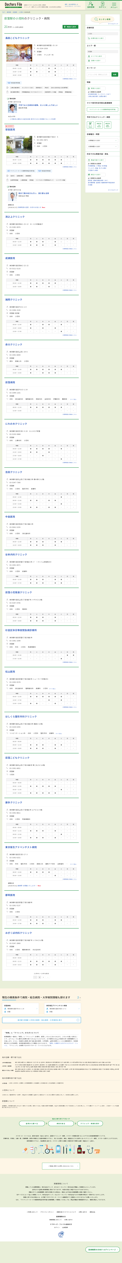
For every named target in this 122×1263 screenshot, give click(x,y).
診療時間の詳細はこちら (70, 79)
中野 (73, 1062)
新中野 (117, 1069)
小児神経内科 (44, 1083)
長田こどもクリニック (17, 38)
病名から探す (94, 175)
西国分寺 (29, 1062)
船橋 (32, 1067)
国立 (109, 1062)
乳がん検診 (102, 168)
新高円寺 (23, 1071)
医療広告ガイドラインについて (66, 1212)
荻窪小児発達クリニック (18, 592)
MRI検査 (104, 166)
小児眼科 (21, 1083)
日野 (53, 1062)
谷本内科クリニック (16, 554)
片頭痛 (90, 185)
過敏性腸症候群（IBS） (101, 180)
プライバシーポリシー (47, 1212)
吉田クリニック (13, 472)
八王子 (34, 1062)
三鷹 (46, 1062)
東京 (16, 1062)
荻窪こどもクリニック (17, 757)
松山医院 (10, 671)
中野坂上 (112, 1069)
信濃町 (62, 1065)
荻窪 (86, 1062)
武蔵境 (94, 1062)
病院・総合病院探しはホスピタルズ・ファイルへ (73, 5)
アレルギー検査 (93, 168)
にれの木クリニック (16, 423)
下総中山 (27, 1067)
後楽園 (55, 1069)
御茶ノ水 (69, 1062)
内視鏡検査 (91, 166)
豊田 (56, 1062)
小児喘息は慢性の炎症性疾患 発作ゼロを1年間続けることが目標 (33, 119)
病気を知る (61, 1123)
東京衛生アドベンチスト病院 (21, 847)
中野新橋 (35, 1071)
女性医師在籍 (92, 94)
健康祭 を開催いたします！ (28, 886)
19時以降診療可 (93, 96)
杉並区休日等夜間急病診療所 (21, 630)
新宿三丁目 (102, 1069)
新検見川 (53, 1067)
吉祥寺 (43, 1062)
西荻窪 (90, 1062)
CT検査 (98, 166)
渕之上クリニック (15, 216)
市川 (19, 1067)
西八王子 (60, 1062)
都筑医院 (10, 895)
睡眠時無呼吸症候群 (108, 183)
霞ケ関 (75, 1069)
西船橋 (28, 1065)
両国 (104, 1065)
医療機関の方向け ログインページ (102, 1249)
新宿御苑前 (95, 1069)
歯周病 (98, 183)
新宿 (19, 1062)
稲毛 (57, 1067)
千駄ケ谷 (67, 1065)
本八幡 (23, 1067)
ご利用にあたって (32, 1212)
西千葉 (61, 1067)
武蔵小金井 (105, 1062)
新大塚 (47, 1069)
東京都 (9, 12)
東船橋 (35, 1067)
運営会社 (92, 1212)
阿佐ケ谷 (81, 1062)
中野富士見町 (42, 1071)
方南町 (48, 1071)
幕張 (49, 1067)
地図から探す (71, 27)
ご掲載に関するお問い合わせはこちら (61, 1166)
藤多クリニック (13, 802)
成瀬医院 (10, 258)
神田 (22, 1062)
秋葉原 (24, 1065)
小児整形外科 (60, 1083)
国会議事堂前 (81, 1069)
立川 (25, 1062)
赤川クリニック (13, 344)
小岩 (16, 1067)
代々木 (17, 1065)
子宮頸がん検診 (93, 170)
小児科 (21, 12)
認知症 (90, 180)
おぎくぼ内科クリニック (18, 932)
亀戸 (111, 1065)
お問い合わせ (83, 1212)
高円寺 (77, 1062)
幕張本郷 (44, 1067)
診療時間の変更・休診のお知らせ (30, 207)
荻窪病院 (10, 382)
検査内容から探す (96, 160)
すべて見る (73, 399)
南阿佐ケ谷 (29, 1071)
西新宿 (107, 1069)
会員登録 (65, 1227)
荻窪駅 (15, 12)
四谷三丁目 (88, 1069)
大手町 (71, 1069)
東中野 (76, 1065)
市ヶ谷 (58, 1065)
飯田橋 (54, 1065)
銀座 (38, 1069)
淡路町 (66, 1069)
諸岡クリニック (13, 299)
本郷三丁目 (61, 1069)
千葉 (64, 1067)
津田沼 (40, 1067)
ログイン (57, 1227)
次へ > (48, 977)
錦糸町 (107, 1065)
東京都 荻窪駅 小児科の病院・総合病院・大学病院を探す (40, 1020)
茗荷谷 (51, 1069)
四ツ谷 (38, 1062)
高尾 (65, 1062)
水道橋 (49, 1065)
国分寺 (50, 1062)
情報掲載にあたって (55, 1220)
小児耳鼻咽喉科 (28, 1083)
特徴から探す (94, 88)
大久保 (72, 1065)
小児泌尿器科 (52, 1083)
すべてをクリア (113, 24)
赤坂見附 (42, 1069)
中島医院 (10, 516)
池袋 (22, 1069)
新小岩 (117, 1065)
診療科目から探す (96, 38)
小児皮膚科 (36, 1083)
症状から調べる (32, 1123)
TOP (3, 12)
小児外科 (15, 1083)
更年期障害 (91, 183)
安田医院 (10, 129)
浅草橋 (100, 1065)
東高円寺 (17, 1071)
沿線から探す (94, 61)
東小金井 (98, 1062)
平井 (114, 1065)
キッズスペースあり (104, 94)
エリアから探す (95, 56)
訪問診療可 (103, 96)
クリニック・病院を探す (90, 1123)
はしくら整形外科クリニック (21, 716)
